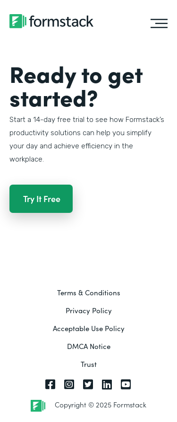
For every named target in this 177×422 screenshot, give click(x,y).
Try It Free (41, 198)
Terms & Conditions (88, 292)
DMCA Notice (88, 346)
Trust (89, 364)
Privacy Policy (89, 310)
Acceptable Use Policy (89, 328)
